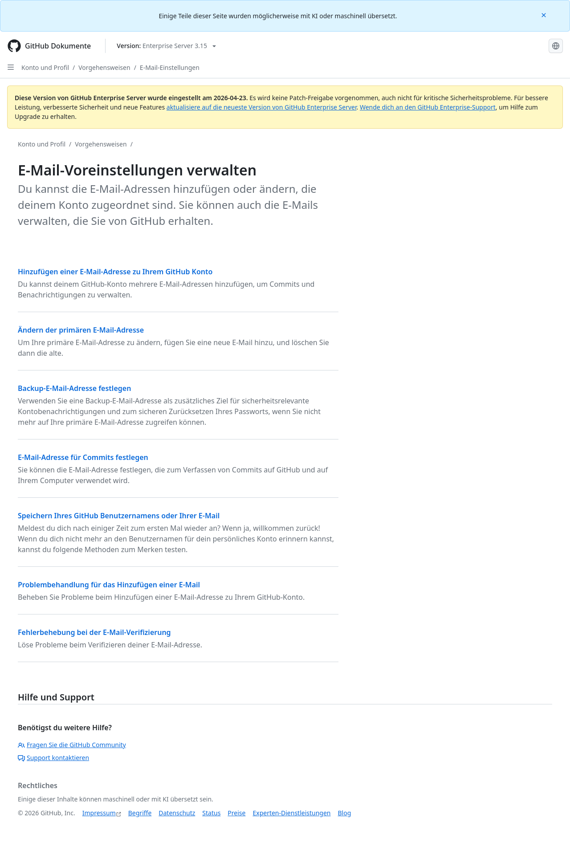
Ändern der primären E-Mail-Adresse (81, 330)
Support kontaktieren (53, 757)
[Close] (544, 14)
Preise (236, 813)
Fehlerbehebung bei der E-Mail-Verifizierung (94, 632)
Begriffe (140, 813)
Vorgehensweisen (104, 67)
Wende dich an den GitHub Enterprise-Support (428, 107)
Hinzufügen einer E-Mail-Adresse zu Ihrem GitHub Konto (115, 272)
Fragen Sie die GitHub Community (72, 744)
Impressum (99, 813)
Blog (344, 813)
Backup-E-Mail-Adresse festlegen (74, 388)
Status (211, 813)
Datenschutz (177, 813)
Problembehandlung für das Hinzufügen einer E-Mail (109, 585)
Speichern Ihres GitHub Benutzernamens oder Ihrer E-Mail (119, 516)
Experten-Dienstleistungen (291, 813)
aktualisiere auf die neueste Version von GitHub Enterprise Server (262, 107)
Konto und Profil (45, 67)
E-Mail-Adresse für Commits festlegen (83, 457)
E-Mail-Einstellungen (170, 67)
